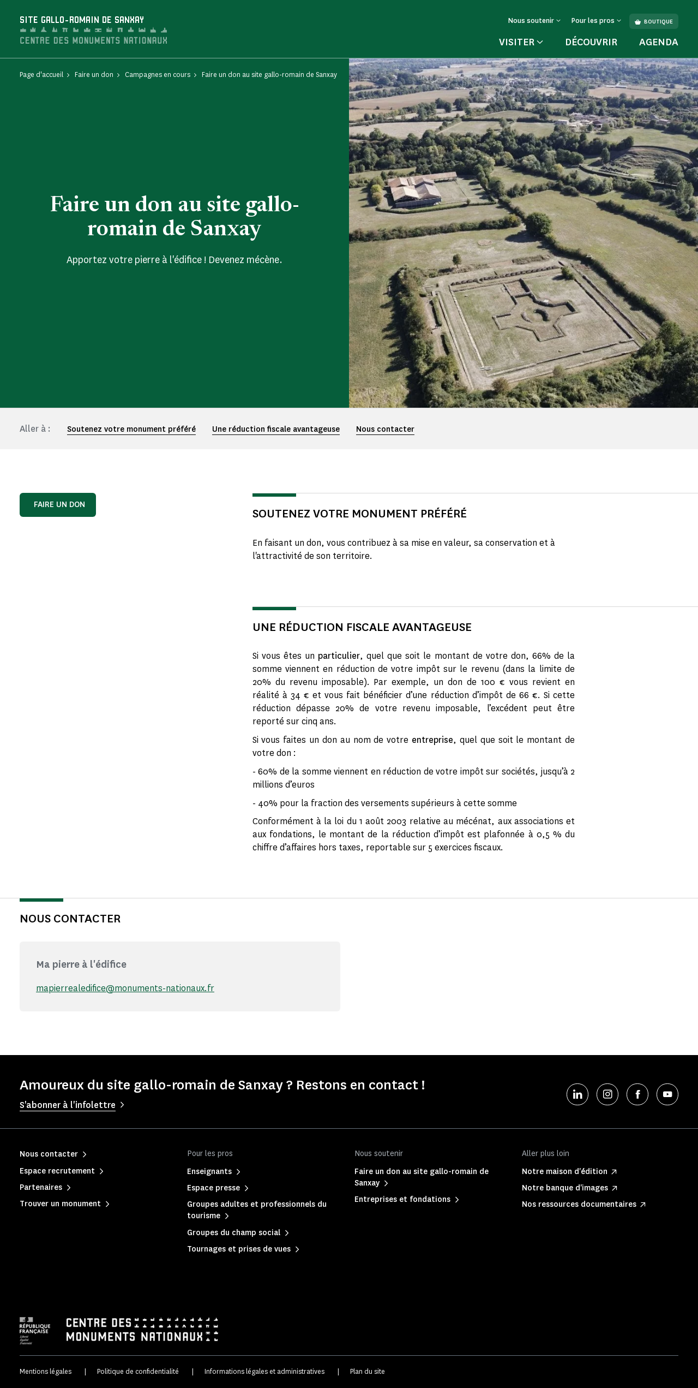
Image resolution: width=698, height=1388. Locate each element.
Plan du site (367, 1371)
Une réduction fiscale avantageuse (276, 429)
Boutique (654, 21)
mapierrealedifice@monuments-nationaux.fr (125, 988)
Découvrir (591, 42)
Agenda (658, 42)
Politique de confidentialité (138, 1371)
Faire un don (59, 504)
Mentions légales (45, 1371)
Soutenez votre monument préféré (131, 429)
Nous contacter (385, 429)
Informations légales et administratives (264, 1371)
